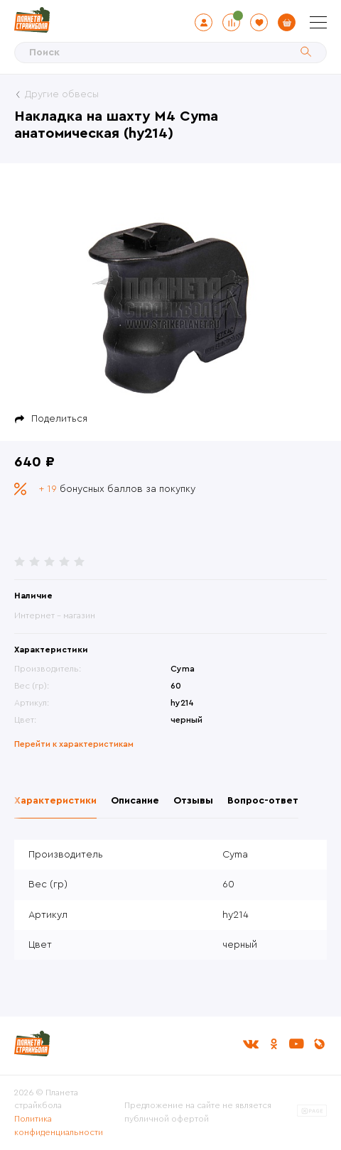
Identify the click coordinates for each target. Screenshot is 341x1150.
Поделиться (59, 419)
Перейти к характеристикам (74, 744)
